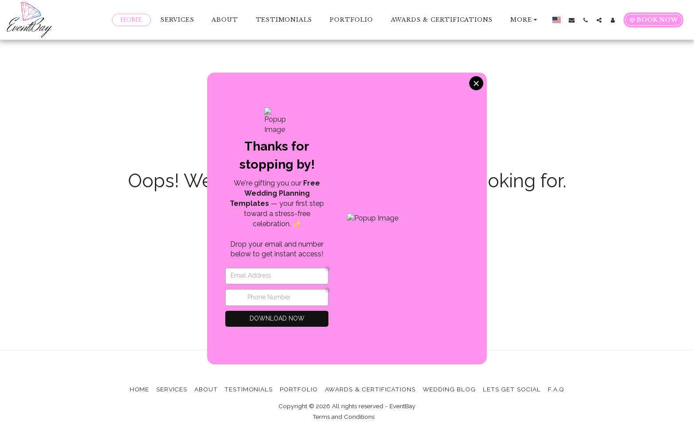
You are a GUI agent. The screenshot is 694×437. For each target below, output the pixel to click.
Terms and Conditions (343, 416)
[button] (571, 20)
